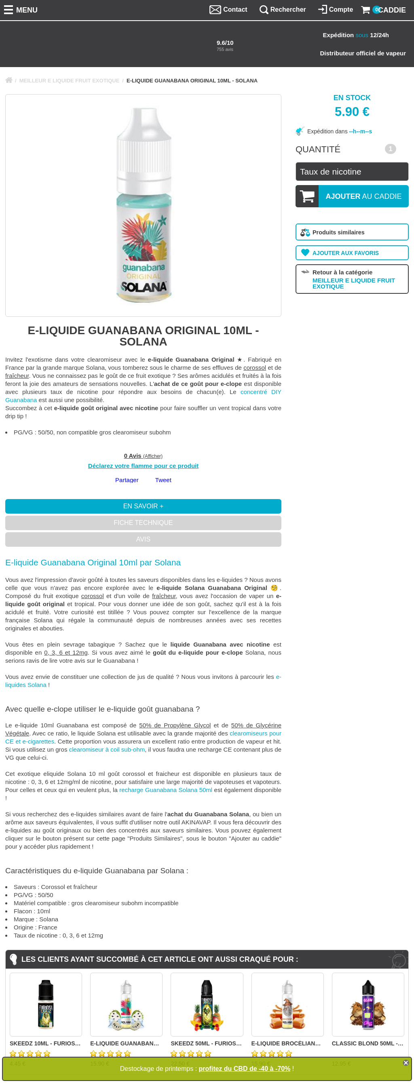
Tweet (163, 480)
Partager (127, 479)
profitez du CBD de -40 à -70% (245, 1068)
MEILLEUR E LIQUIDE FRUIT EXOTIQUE (69, 81)
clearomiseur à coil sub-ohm (107, 749)
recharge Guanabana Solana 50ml (165, 789)
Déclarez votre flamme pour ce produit (143, 466)
